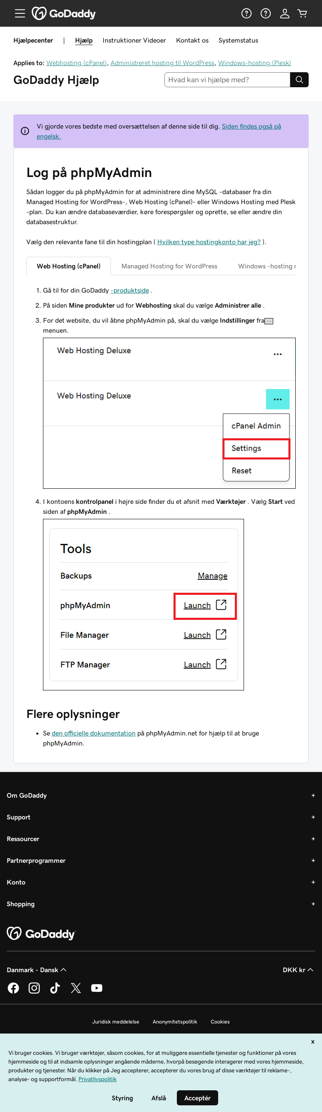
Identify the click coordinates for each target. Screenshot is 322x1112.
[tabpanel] (161, 489)
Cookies (220, 1021)
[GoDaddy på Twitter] (76, 992)
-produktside (130, 290)
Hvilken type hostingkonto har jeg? (209, 241)
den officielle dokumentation (94, 733)
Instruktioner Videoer (134, 40)
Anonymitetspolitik (175, 1021)
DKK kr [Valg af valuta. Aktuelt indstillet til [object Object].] (299, 970)
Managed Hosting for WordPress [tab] (169, 266)
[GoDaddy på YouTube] (96, 992)
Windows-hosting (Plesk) (254, 62)
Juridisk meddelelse (115, 1021)
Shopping (21, 903)
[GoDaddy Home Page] (41, 934)
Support (18, 817)
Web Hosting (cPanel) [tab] (69, 266)
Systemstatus (238, 40)
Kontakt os (192, 40)
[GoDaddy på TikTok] (55, 992)
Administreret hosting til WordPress (162, 62)
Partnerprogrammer (36, 860)
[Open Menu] (16, 13)
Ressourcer (23, 838)
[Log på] (284, 13)
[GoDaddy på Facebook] (13, 992)
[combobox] (227, 79)
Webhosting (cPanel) (76, 62)
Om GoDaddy (27, 795)
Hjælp (84, 40)
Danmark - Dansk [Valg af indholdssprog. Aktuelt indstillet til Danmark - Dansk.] (37, 970)
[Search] (299, 79)
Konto (16, 882)
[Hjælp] (245, 13)
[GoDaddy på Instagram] (34, 992)
